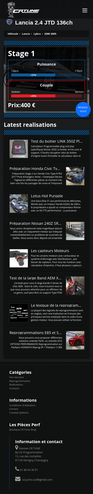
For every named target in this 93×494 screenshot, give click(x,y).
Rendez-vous (83, 109)
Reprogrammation (19, 381)
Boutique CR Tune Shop (22, 429)
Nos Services (16, 377)
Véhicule (13, 33)
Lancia (26, 33)
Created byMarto (19, 412)
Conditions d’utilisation (22, 405)
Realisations (16, 384)
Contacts (14, 388)
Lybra (37, 33)
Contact (13, 409)
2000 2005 (50, 33)
